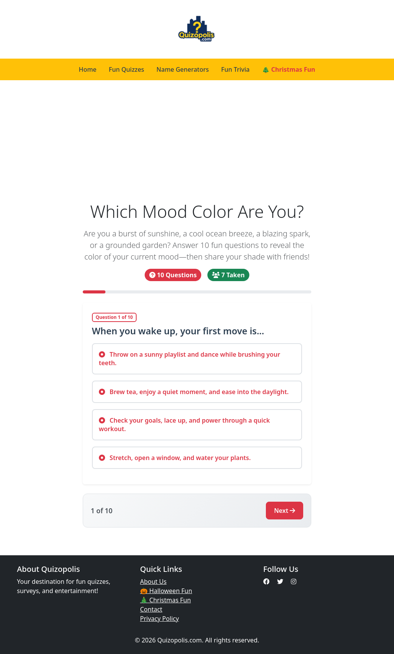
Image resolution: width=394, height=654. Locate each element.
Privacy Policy (159, 618)
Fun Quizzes (126, 69)
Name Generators (183, 69)
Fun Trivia (235, 69)
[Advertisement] (197, 138)
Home (88, 69)
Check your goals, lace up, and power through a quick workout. (184, 424)
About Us (153, 581)
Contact (151, 609)
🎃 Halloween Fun (166, 591)
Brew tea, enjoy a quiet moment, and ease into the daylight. (194, 392)
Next (284, 510)
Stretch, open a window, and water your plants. (175, 457)
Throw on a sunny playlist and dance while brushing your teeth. (189, 358)
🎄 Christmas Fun (289, 69)
